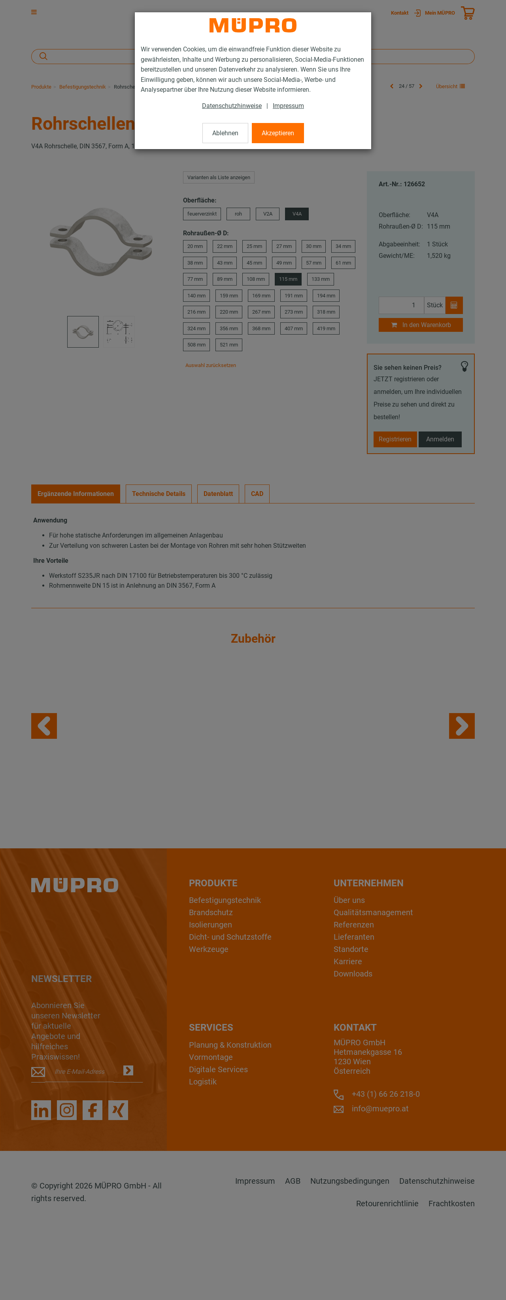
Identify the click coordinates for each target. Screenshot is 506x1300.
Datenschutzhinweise (232, 106)
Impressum (288, 106)
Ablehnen (225, 133)
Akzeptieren (278, 133)
